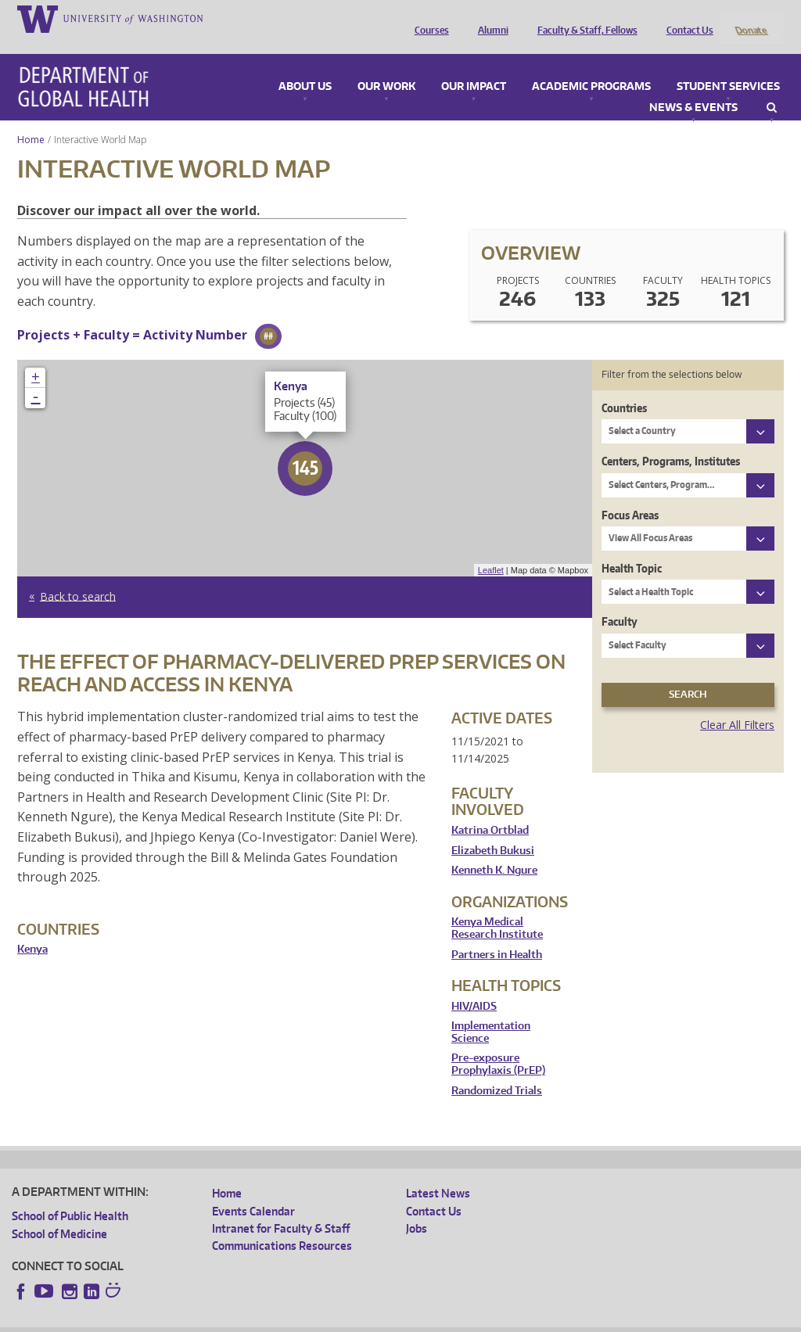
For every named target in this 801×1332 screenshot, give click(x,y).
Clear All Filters (737, 703)
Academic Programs (591, 65)
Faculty (620, 601)
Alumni (489, 18)
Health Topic (632, 547)
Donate (750, 18)
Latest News (438, 1172)
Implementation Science (490, 1012)
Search (772, 87)
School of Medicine (59, 1212)
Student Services (728, 65)
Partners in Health (496, 933)
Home (31, 118)
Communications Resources (282, 1225)
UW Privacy (219, 1320)
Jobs (416, 1207)
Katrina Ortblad (490, 809)
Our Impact (473, 65)
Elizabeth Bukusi (492, 829)
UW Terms (282, 1320)
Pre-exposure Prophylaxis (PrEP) (498, 1044)
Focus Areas (630, 494)
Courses (428, 18)
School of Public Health (70, 1195)
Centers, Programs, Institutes (671, 440)
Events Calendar (253, 1190)
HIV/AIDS (474, 985)
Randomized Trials (496, 1069)
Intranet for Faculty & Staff (281, 1207)
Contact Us (686, 18)
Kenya (32, 929)
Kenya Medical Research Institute (497, 908)
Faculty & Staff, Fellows (583, 18)
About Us (305, 65)
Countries (624, 386)
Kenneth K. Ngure (494, 850)
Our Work (386, 65)
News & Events (693, 86)
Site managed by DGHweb (375, 1320)
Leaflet (491, 549)
